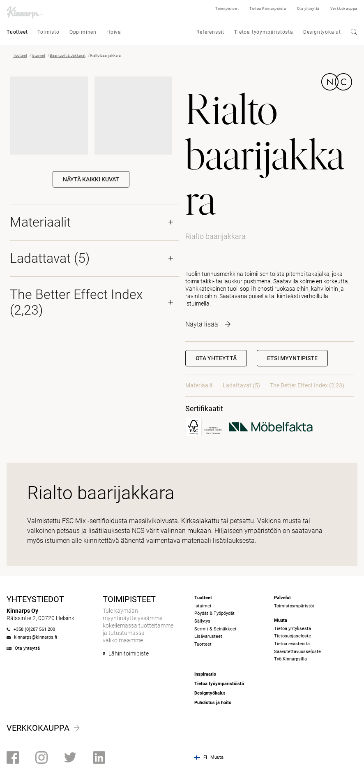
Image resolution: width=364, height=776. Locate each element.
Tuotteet (17, 32)
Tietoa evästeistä (292, 643)
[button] (292, 358)
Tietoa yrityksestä (292, 628)
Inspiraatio (205, 674)
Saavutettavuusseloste (297, 651)
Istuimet (38, 55)
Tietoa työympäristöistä (219, 683)
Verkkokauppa (343, 9)
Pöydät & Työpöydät (214, 613)
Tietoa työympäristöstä (263, 32)
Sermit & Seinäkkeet (215, 629)
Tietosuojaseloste (292, 636)
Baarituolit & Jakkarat (67, 55)
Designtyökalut (322, 32)
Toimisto (48, 32)
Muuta (216, 757)
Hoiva (113, 32)
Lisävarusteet (208, 636)
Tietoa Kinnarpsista (267, 9)
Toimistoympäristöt (294, 606)
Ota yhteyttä (308, 9)
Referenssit (210, 32)
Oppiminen (83, 32)
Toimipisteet (227, 9)
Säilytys (202, 621)
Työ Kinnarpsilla (290, 659)
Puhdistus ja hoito (212, 702)
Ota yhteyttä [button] (216, 358)
